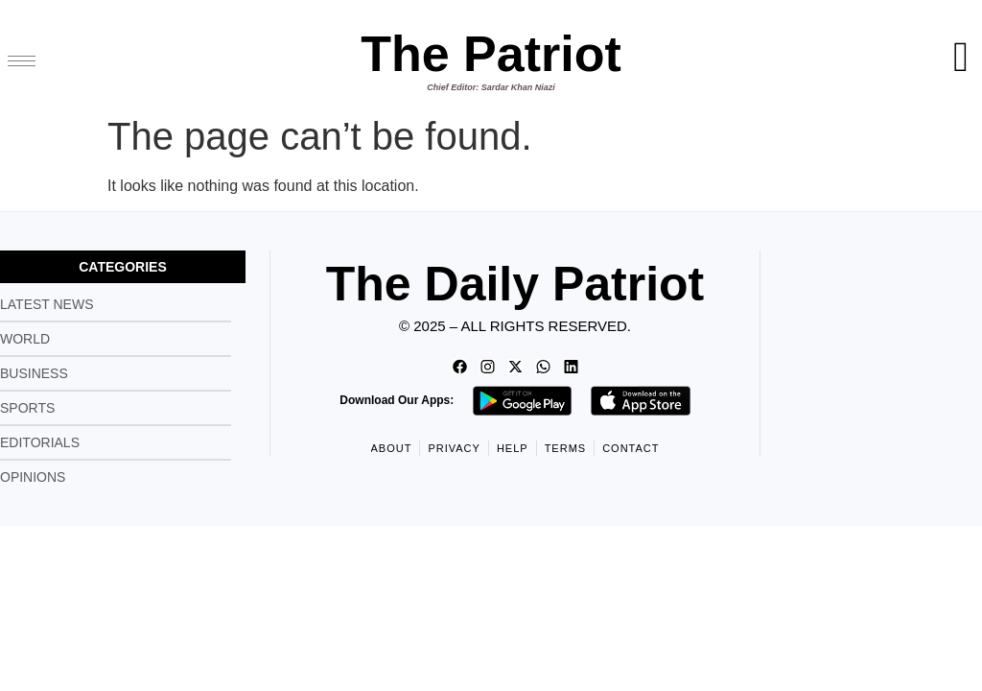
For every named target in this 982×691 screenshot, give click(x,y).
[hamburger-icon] (21, 61)
